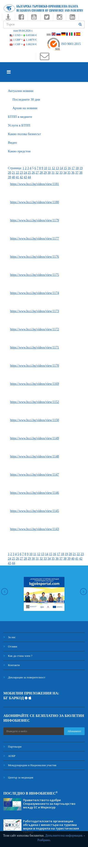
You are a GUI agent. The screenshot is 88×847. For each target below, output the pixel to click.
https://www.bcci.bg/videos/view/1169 (34, 383)
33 (61, 172)
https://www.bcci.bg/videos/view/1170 (34, 365)
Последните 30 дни (26, 99)
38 (80, 172)
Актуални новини (20, 91)
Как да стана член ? (17, 655)
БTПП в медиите (20, 117)
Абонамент (74, 731)
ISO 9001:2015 (64, 44)
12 (53, 168)
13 (57, 168)
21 (13, 172)
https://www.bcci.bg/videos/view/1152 (34, 402)
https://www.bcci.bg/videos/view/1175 (34, 275)
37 (76, 172)
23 (21, 172)
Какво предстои (19, 151)
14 (61, 168)
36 (72, 172)
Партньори (12, 746)
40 (13, 177)
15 (65, 168)
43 (25, 177)
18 (77, 168)
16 (69, 168)
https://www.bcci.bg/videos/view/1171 (34, 347)
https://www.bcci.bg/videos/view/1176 (34, 256)
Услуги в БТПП (19, 125)
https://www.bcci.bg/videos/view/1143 (34, 529)
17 (73, 168)
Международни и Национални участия (29, 765)
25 (29, 172)
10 (45, 168)
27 (37, 172)
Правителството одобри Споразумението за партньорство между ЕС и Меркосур (49, 803)
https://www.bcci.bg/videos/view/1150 (34, 420)
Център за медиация (18, 777)
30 (49, 172)
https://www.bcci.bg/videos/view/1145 (34, 511)
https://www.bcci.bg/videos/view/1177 (34, 238)
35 (69, 172)
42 (21, 177)
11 (49, 168)
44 (29, 177)
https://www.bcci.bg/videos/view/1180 (34, 202)
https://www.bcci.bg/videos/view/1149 (34, 438)
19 (81, 168)
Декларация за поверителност (24, 677)
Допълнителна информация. (64, 835)
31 (53, 172)
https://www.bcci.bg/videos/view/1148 (34, 456)
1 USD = (23, 35)
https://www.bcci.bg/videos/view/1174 (34, 293)
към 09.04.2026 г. (23, 30)
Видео (12, 142)
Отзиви (10, 646)
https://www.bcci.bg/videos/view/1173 (34, 311)
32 (57, 172)
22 (17, 172)
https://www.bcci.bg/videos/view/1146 (34, 492)
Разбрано (44, 840)
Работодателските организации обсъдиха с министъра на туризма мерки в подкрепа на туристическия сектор (51, 826)
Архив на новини (24, 108)
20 (9, 172)
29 (45, 172)
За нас (9, 637)
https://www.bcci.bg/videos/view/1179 (34, 220)
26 (33, 172)
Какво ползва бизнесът (24, 134)
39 (9, 177)
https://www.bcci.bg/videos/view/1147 (34, 474)
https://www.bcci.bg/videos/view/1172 (34, 329)
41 (17, 177)
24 (25, 172)
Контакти (11, 665)
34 (65, 172)
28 (41, 172)
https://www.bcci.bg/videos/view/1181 (34, 184)
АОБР (9, 756)
